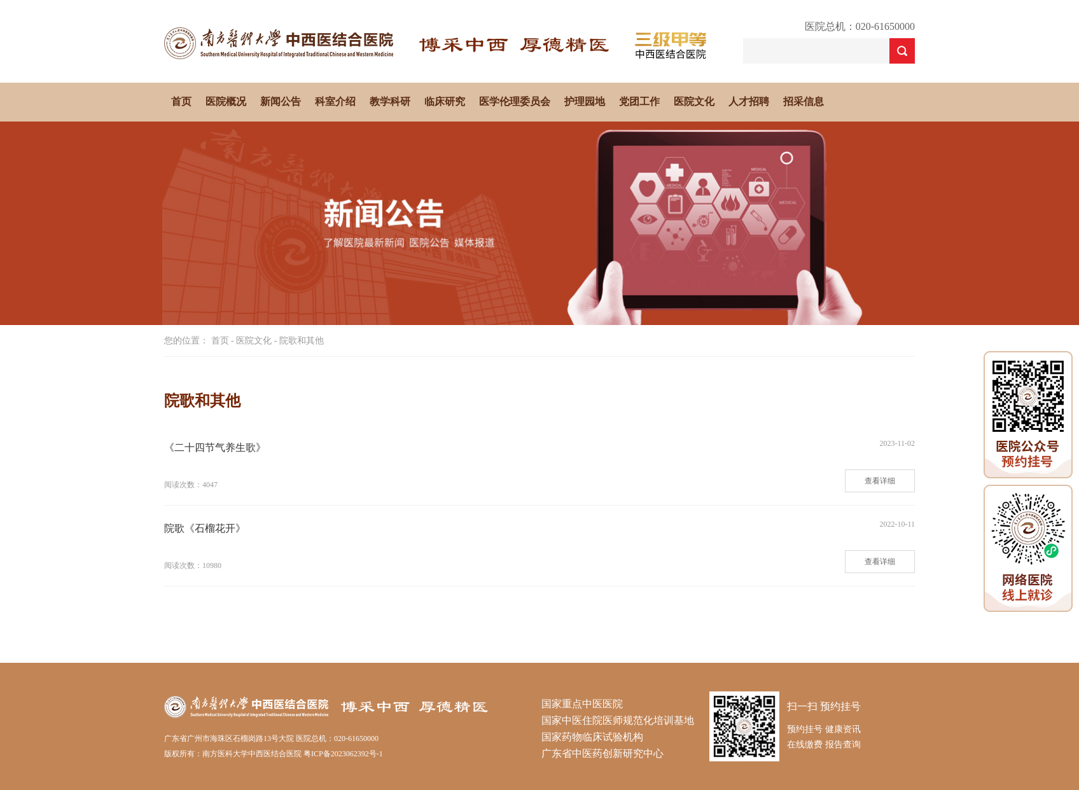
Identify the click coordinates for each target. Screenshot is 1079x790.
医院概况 (225, 101)
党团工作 (639, 101)
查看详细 (880, 480)
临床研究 (444, 101)
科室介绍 (335, 101)
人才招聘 (748, 101)
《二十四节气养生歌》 (215, 447)
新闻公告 (280, 101)
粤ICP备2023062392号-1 (343, 753)
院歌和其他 (301, 340)
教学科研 (390, 101)
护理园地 (584, 101)
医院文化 (694, 101)
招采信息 (803, 101)
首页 (181, 101)
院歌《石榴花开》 (205, 528)
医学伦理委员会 (514, 101)
